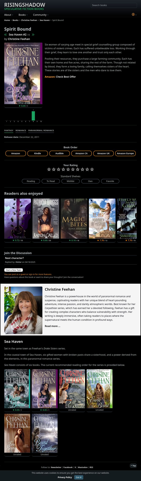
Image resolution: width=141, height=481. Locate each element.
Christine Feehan (19, 39)
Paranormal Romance (41, 130)
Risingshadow (24, 6)
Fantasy (8, 130)
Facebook (68, 467)
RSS (91, 467)
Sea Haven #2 (18, 34)
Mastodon (83, 467)
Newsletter (56, 467)
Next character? (14, 258)
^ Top (133, 465)
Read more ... (52, 326)
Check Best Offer (66, 76)
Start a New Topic (13, 270)
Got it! (79, 477)
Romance (21, 130)
